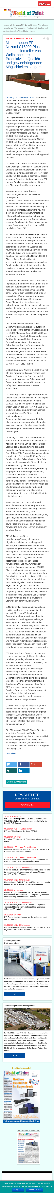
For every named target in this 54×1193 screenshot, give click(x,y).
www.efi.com (11, 753)
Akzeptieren (17, 1190)
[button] (11, 764)
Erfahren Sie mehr (34, 1190)
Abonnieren (27, 805)
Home (5, 25)
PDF (15, 994)
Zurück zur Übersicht (16, 782)
